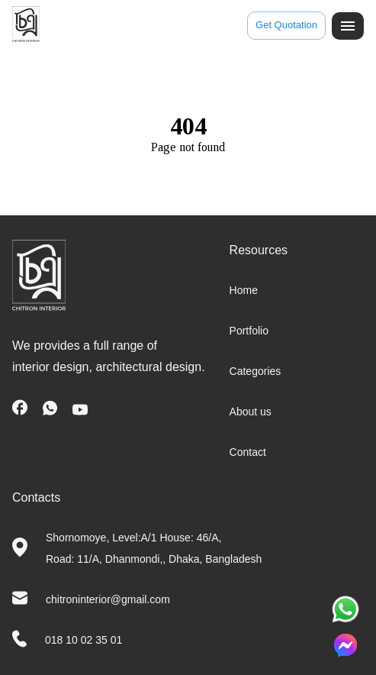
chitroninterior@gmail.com (108, 599)
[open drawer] (348, 26)
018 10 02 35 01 (83, 640)
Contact (248, 452)
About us (251, 411)
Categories (255, 371)
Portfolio (249, 331)
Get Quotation (286, 25)
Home (244, 290)
